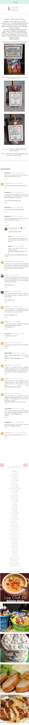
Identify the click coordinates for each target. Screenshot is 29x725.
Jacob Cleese (8, 432)
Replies (8, 225)
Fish (13, 515)
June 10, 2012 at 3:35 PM (17, 173)
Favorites (13, 514)
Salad (13, 547)
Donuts (13, 505)
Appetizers (13, 473)
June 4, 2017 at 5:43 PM (18, 236)
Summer (13, 556)
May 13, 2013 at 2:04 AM (17, 207)
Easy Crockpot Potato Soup (14, 602)
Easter (13, 508)
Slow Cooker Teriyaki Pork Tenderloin (14, 693)
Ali (5, 275)
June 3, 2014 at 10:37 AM (16, 306)
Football (13, 516)
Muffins (13, 535)
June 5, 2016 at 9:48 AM (15, 365)
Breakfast (13, 480)
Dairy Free (13, 498)
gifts (13, 518)
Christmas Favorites (14, 488)
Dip (13, 502)
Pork (13, 542)
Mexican (13, 532)
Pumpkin (13, 546)
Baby (13, 474)
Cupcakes (13, 497)
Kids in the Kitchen (13, 529)
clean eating (13, 490)
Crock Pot (13, 495)
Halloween (13, 522)
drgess (6, 342)
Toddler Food (13, 560)
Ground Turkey (13, 519)
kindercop (7, 306)
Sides (13, 552)
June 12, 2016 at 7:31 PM (18, 408)
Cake (13, 481)
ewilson (6, 365)
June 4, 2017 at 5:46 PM (18, 246)
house (13, 528)
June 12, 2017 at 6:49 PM (17, 422)
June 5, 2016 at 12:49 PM (16, 378)
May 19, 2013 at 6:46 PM (18, 261)
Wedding (13, 564)
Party (13, 539)
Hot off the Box (13, 526)
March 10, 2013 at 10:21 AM (16, 183)
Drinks (13, 507)
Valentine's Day (13, 563)
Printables (13, 545)
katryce (6, 321)
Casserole (13, 484)
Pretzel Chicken (14, 723)
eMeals (13, 509)
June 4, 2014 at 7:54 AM (15, 321)
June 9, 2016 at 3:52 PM (16, 393)
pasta (13, 540)
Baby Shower (13, 476)
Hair (13, 521)
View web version (14, 467)
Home (14, 464)
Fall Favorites (13, 512)
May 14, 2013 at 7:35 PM (17, 216)
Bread (13, 478)
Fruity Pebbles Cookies (14, 663)
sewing (14, 550)
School (13, 549)
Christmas (13, 487)
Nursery (13, 536)
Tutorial (13, 562)
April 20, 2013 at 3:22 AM (17, 192)
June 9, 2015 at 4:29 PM (18, 353)
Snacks (13, 553)
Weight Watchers (13, 566)
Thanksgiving (13, 559)
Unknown (6, 183)
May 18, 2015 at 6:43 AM (15, 342)
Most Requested (13, 533)
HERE (4, 149)
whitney (6, 291)
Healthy (13, 523)
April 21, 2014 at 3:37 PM (12, 275)
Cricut (13, 494)
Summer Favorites (13, 557)
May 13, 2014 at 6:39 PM (15, 291)
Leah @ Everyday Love (14, 228)
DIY (13, 504)
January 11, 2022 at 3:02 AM (19, 432)
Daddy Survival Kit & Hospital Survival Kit (14, 632)
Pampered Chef (13, 538)
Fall (13, 511)
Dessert (13, 500)
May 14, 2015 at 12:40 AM (17, 333)
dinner (13, 501)
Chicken (13, 485)
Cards (13, 483)
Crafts (13, 492)
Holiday (13, 525)
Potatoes (13, 543)
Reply (5, 178)
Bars (13, 477)
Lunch (13, 531)
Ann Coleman (7, 261)
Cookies (13, 491)
